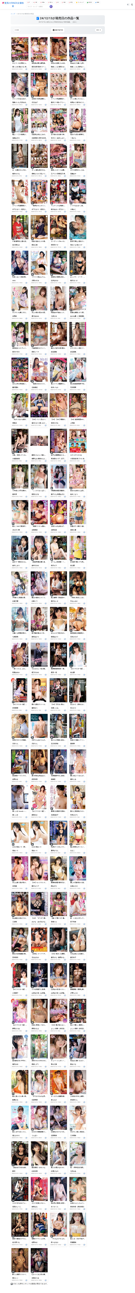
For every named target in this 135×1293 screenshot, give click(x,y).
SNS (101, 2)
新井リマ (54, 103)
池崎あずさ (16, 138)
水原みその (74, 886)
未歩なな (86, 459)
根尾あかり (54, 637)
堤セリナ (79, 245)
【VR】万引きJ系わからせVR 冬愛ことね (64, 704)
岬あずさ (54, 886)
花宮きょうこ (16, 1207)
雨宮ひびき (35, 494)
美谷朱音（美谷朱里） (77, 1207)
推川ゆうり (80, 103)
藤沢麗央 (15, 388)
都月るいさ (74, 281)
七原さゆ (54, 316)
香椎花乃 (60, 174)
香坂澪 (48, 459)
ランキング (82, 2)
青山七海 (54, 1064)
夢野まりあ (16, 1029)
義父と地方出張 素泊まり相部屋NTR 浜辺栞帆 (66, 348)
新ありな (21, 67)
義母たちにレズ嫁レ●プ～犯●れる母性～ (45, 455)
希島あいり (67, 174)
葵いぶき (15, 67)
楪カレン (15, 1278)
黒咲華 (72, 744)
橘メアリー (61, 103)
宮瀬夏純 (73, 1242)
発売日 (93, 2)
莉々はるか (54, 1242)
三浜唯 (14, 922)
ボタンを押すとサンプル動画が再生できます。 (31, 1284)
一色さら (73, 138)
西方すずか (16, 352)
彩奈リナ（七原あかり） (46, 67)
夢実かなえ (35, 1029)
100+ (42, 2)
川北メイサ (43, 174)
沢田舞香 (15, 708)
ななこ (72, 851)
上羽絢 (72, 423)
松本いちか (54, 388)
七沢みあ (73, 1171)
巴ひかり (73, 708)
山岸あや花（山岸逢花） (40, 993)
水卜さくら (54, 1207)
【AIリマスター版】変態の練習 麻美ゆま (45, 811)
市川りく (54, 138)
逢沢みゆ (15, 1064)
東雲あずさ (61, 494)
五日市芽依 (54, 744)
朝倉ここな (54, 67)
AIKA (14, 281)
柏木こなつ (74, 494)
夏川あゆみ (35, 316)
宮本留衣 (15, 957)
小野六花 (41, 138)
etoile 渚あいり (36, 847)
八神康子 (15, 993)
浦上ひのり (16, 1136)
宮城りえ (54, 922)
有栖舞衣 (28, 67)
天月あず (35, 103)
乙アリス (54, 174)
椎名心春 (35, 245)
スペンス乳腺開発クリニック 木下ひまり (25, 206)
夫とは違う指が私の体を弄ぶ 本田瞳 (24, 883)
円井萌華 (73, 388)
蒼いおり (42, 423)
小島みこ (73, 209)
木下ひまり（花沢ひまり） (21, 209)
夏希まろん (54, 851)
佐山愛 (72, 566)
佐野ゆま (15, 779)
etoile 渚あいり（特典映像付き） (23, 847)
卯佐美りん (74, 1100)
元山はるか (35, 957)
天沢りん (15, 744)
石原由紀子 (54, 815)
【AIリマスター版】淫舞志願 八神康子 (25, 989)
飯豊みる (15, 1100)
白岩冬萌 (35, 1171)
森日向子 (73, 957)
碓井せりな (16, 174)
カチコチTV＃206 (76, 455)
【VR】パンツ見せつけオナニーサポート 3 (46, 419)
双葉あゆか (16, 672)
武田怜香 (35, 779)
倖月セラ (54, 566)
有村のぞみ (54, 423)
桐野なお (35, 459)
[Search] (37, 6)
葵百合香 (35, 67)
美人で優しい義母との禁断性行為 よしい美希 (85, 1025)
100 (65, 2)
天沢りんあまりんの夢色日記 (41, 740)
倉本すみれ (35, 566)
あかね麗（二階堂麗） (77, 316)
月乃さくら (62, 209)
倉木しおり (61, 138)
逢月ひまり (35, 423)
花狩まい (81, 67)
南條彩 (53, 779)
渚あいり (15, 851)
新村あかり (35, 637)
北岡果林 (35, 530)
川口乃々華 (16, 530)
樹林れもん (41, 459)
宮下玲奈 (73, 922)
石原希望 (35, 138)
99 (34, 2)
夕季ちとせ (74, 993)
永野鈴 (14, 316)
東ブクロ (79, 459)
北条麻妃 (35, 388)
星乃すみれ (35, 672)
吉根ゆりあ (35, 1278)
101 (50, 2)
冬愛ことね (54, 708)
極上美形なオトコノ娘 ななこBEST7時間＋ (84, 847)
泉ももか (54, 1100)
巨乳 (72, 2)
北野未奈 (54, 530)
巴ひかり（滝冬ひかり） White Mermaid (83, 704)
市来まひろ (74, 815)
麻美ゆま (35, 815)
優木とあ (73, 779)
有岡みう (73, 103)
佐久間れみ (16, 245)
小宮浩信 (73, 459)
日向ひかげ (74, 637)
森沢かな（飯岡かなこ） (59, 957)
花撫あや (73, 174)
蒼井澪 (14, 494)
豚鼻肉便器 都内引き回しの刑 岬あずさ (64, 883)
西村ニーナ (35, 352)
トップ (13, 14)
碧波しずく (35, 1064)
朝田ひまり (62, 67)
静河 (13, 1171)
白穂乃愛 (15, 601)
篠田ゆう (35, 708)
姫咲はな (35, 1207)
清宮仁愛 (73, 530)
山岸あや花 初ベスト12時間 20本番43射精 (65, 989)
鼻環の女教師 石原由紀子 (59, 811)
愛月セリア (35, 886)
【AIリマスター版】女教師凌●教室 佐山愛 (84, 669)
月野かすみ (35, 281)
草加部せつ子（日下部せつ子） (61, 459)
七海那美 (15, 637)
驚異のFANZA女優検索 (12, 5)
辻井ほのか (54, 281)
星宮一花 (54, 672)
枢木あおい (54, 209)
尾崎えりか (35, 174)
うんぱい (35, 1136)
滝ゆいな (73, 245)
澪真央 (14, 423)
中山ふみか (74, 601)
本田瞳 (14, 886)
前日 (17, 30)
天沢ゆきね (23, 103)
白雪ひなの (54, 1171)
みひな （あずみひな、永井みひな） (44, 922)
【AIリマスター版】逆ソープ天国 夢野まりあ (27, 1025)
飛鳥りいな (16, 103)
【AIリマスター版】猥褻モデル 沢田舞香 (25, 704)
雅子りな (54, 494)
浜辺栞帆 (54, 352)
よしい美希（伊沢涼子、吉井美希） (63, 1029)
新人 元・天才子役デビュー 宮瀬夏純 (82, 1239)
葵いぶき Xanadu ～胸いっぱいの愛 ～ (24, 811)
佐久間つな (16, 1242)
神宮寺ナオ (54, 245)
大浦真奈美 (16, 459)
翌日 (98, 30)
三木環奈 (73, 1136)
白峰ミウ (35, 601)
